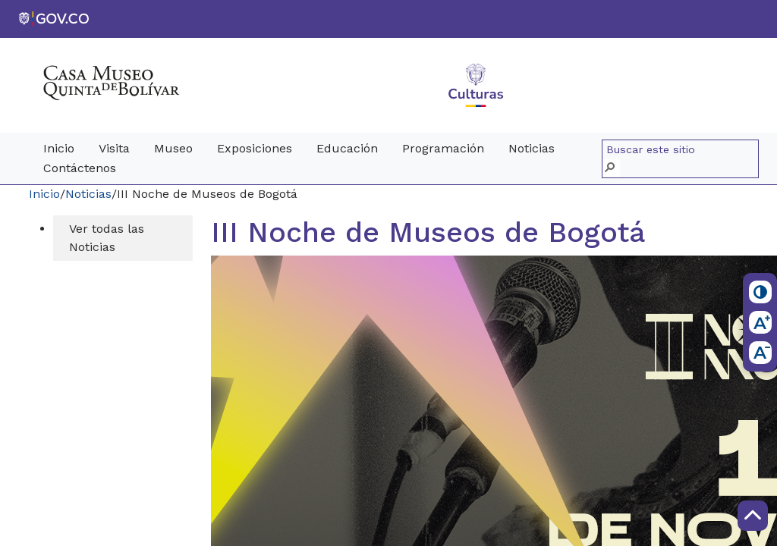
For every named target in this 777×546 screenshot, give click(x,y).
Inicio (44, 194)
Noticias (88, 194)
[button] (611, 167)
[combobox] (682, 150)
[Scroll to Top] (753, 515)
